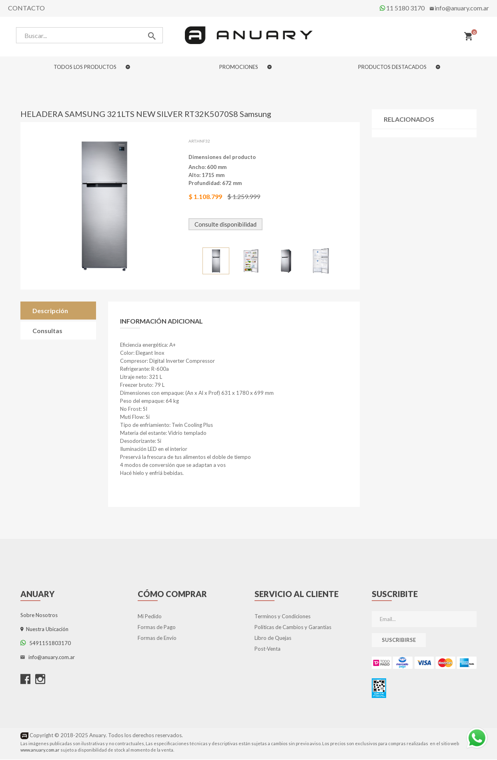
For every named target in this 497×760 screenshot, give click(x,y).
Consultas (47, 332)
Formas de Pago (157, 628)
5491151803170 (45, 644)
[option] (216, 262)
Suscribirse (399, 641)
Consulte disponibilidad (226, 225)
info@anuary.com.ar (462, 8)
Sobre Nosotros (39, 616)
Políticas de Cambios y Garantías (293, 628)
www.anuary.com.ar (40, 750)
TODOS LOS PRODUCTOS (92, 67)
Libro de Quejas (273, 639)
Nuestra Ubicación (44, 630)
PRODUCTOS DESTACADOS (399, 67)
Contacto (26, 8)
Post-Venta (268, 650)
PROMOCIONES (245, 67)
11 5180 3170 (402, 8)
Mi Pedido (150, 617)
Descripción (50, 312)
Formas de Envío (157, 639)
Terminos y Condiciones (283, 617)
